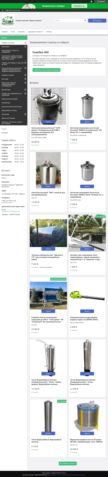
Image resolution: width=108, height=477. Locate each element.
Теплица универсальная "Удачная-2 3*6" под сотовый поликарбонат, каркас (47, 257)
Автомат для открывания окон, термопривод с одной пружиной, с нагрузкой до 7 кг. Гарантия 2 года (85, 257)
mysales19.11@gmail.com (11, 211)
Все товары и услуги (67, 463)
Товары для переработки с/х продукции (12, 94)
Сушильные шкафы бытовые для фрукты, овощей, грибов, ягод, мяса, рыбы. (12, 57)
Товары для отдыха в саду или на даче (13, 63)
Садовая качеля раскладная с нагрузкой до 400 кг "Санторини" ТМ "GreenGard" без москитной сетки (47, 319)
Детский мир (6, 90)
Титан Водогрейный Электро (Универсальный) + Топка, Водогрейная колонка (82, 382)
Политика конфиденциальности (75, 475)
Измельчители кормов (9, 99)
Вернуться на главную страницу (47, 70)
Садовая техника (8, 75)
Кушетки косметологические (12, 106)
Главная (4, 32)
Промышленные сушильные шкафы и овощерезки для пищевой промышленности (12, 69)
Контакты (21, 32)
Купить (48, 122)
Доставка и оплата (35, 32)
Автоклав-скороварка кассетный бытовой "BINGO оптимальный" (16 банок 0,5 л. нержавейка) (86, 130)
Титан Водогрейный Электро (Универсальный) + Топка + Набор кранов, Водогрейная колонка (46, 382)
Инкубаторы (6, 103)
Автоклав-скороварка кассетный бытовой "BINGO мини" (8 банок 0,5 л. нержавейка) (87, 195)
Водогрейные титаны (9, 110)
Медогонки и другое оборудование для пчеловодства (9, 84)
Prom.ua (63, 473)
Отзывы (49, 32)
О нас (13, 32)
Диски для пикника (8, 118)
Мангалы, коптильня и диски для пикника (12, 122)
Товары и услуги (8, 43)
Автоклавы (5, 47)
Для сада (5, 79)
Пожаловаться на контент (57, 475)
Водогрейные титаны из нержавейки (10, 51)
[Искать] (85, 21)
